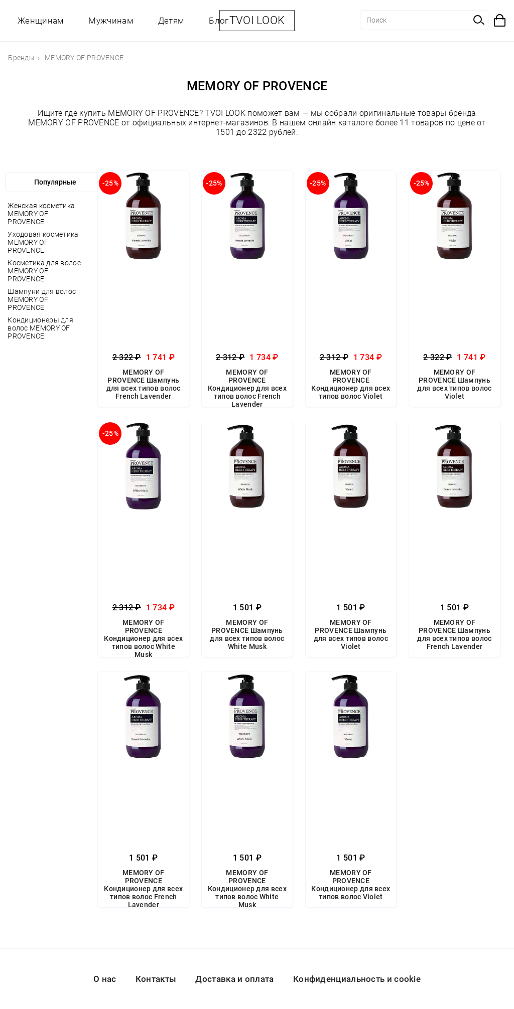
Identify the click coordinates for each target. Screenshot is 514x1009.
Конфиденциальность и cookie (357, 979)
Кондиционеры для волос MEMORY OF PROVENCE (40, 328)
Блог (218, 21)
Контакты (156, 979)
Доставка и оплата (234, 979)
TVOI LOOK (257, 20)
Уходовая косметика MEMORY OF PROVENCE (43, 242)
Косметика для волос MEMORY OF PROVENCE (44, 271)
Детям (171, 21)
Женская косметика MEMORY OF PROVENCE (41, 214)
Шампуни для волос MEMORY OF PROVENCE (42, 299)
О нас (104, 979)
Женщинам (40, 21)
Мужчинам (110, 21)
